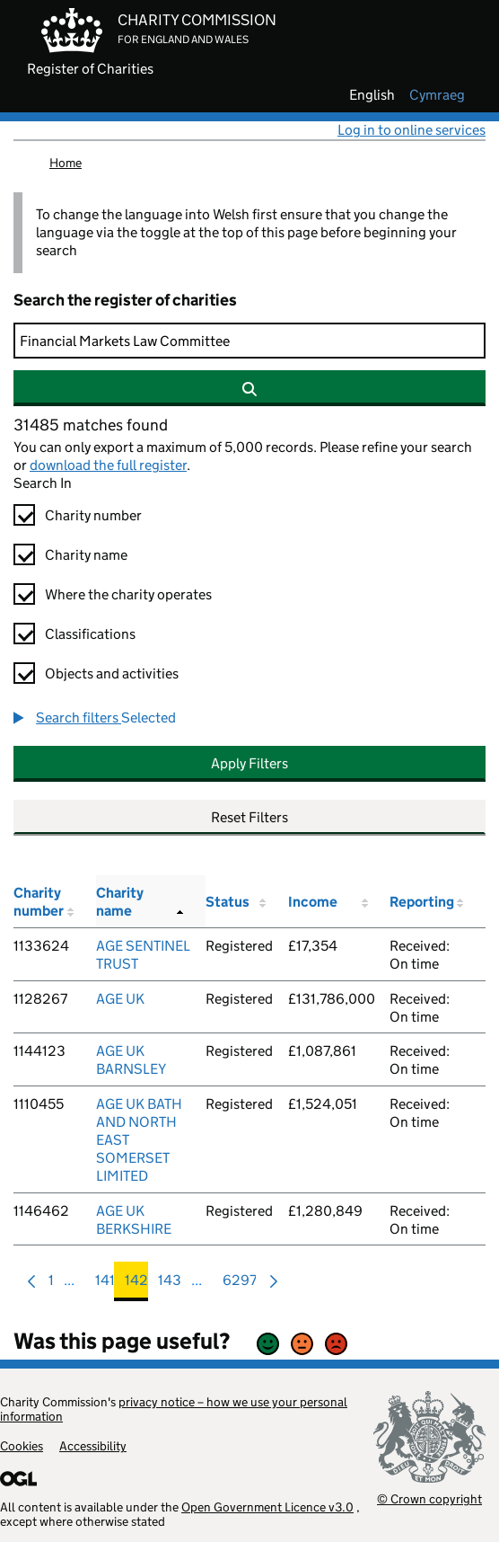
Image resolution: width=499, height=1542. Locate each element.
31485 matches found (90, 425)
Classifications (90, 633)
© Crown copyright (429, 1498)
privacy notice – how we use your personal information (173, 1409)
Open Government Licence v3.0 (267, 1507)
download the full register (108, 465)
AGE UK (120, 998)
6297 (240, 1285)
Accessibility (93, 1446)
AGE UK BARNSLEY (131, 1059)
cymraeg (437, 95)
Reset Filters (249, 817)
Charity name (86, 554)
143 (169, 1285)
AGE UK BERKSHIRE (133, 1219)
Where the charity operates (128, 594)
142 (136, 1285)
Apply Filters (249, 763)
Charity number (93, 515)
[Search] (249, 341)
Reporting (422, 901)
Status (228, 901)
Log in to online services (411, 129)
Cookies (21, 1446)
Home (65, 163)
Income (312, 901)
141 (105, 1285)
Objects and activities (112, 673)
